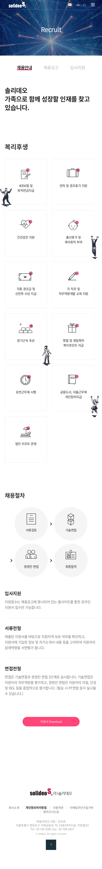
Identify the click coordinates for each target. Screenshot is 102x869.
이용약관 (58, 807)
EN (84, 5)
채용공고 (51, 67)
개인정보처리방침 (36, 807)
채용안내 (24, 68)
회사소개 (14, 807)
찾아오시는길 (51, 811)
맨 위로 (51, 845)
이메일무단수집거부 (81, 807)
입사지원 (77, 67)
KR (78, 5)
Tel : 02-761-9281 (41, 829)
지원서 (51, 721)
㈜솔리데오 (51, 791)
